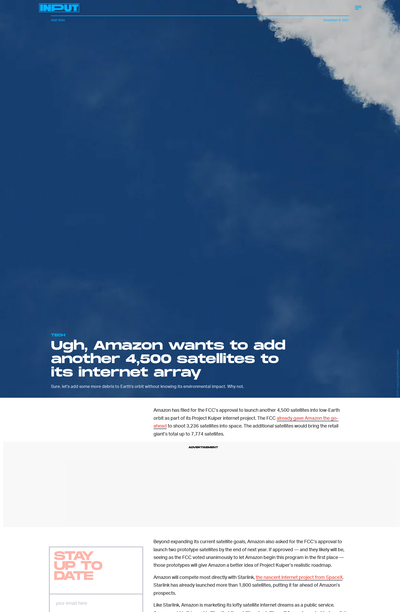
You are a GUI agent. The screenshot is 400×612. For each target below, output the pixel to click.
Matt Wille (58, 20)
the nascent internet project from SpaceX (299, 577)
